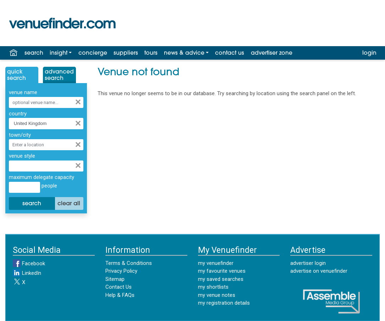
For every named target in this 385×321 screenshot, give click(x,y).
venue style (22, 156)
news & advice (184, 53)
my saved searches (220, 279)
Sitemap (115, 279)
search (33, 53)
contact (229, 53)
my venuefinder (215, 263)
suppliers (126, 53)
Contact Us (118, 287)
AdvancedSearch (59, 75)
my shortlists (213, 287)
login (369, 53)
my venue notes (216, 295)
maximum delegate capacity (41, 177)
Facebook (29, 263)
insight (58, 53)
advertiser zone (271, 53)
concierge (92, 53)
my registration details (224, 303)
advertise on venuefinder (318, 271)
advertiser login (308, 263)
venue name (23, 92)
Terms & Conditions (128, 263)
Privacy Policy (121, 271)
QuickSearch (16, 75)
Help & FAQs (119, 295)
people (48, 186)
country (18, 113)
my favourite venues (222, 271)
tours (151, 53)
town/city (20, 135)
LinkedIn (27, 273)
